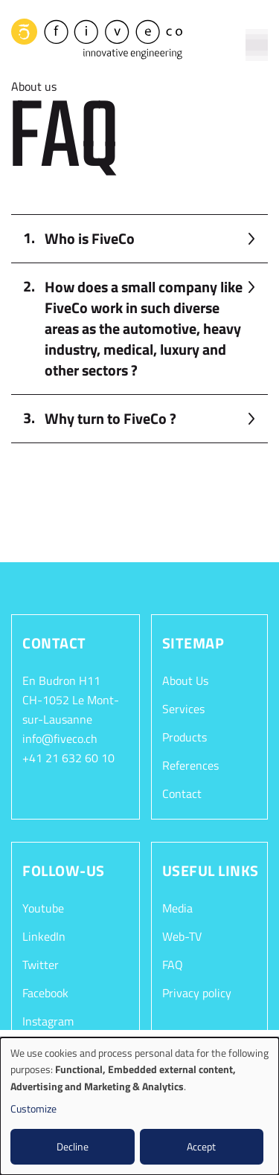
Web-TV (182, 936)
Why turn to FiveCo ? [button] (110, 418)
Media (177, 908)
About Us (185, 680)
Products (184, 737)
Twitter (40, 964)
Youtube (43, 908)
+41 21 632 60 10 (68, 758)
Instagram (48, 1021)
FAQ (172, 964)
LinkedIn (43, 936)
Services (183, 709)
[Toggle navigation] (257, 36)
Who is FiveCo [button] (90, 238)
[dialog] (139, 1106)
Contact (182, 793)
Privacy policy (196, 993)
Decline (73, 1146)
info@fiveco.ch (59, 738)
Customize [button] (33, 1108)
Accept (201, 1146)
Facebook (45, 993)
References (190, 765)
